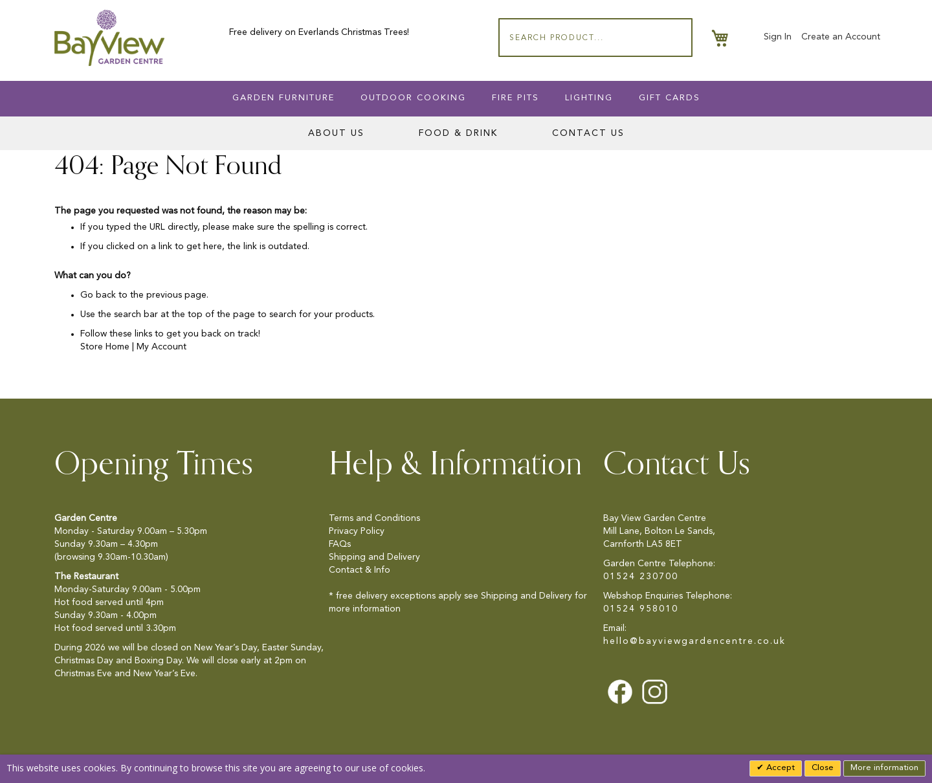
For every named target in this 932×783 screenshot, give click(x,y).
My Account (161, 346)
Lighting (589, 98)
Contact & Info (359, 570)
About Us (336, 133)
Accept (779, 768)
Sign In (778, 36)
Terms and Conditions (374, 518)
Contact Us (588, 133)
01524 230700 (640, 576)
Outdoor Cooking (413, 98)
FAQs (340, 544)
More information (884, 768)
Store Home (104, 346)
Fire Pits (515, 98)
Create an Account (840, 36)
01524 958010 (640, 608)
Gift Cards (669, 98)
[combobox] (595, 37)
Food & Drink (458, 133)
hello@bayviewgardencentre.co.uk (694, 641)
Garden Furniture (283, 98)
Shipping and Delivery (374, 557)
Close (823, 768)
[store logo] (109, 38)
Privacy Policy (356, 531)
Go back (98, 295)
